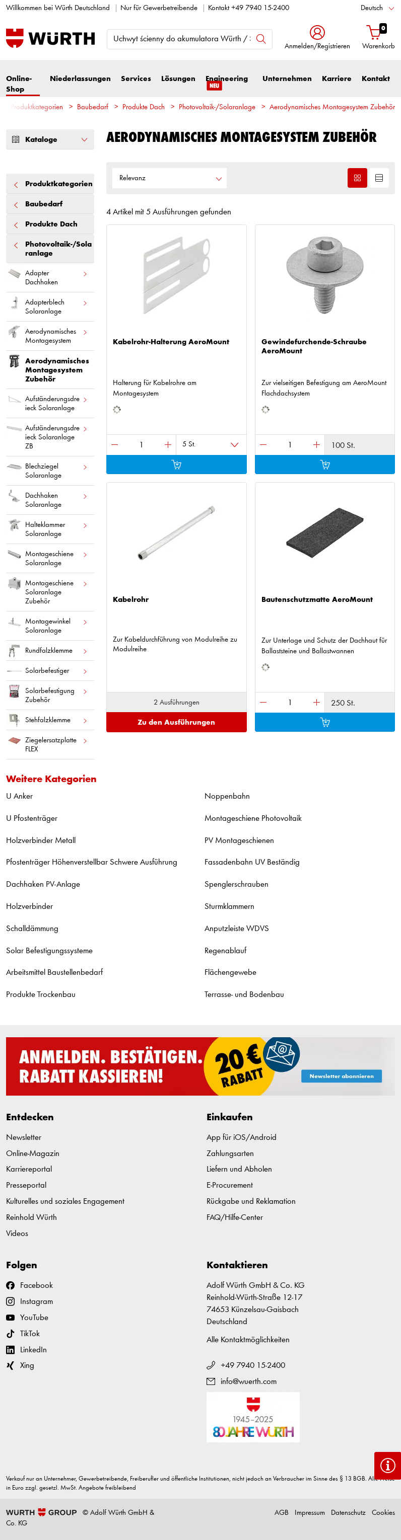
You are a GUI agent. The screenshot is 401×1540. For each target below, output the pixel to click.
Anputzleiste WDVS (237, 929)
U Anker (19, 796)
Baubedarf (92, 107)
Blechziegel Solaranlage (47, 469)
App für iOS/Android (242, 1137)
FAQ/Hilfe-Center (235, 1217)
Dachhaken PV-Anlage (43, 884)
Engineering (227, 83)
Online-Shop (19, 84)
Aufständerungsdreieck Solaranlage (47, 401)
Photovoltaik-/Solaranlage (217, 107)
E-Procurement (230, 1185)
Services (136, 79)
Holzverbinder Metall (41, 840)
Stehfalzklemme (47, 720)
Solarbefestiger (47, 671)
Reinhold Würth (31, 1217)
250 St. (343, 703)
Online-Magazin (32, 1153)
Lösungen (178, 79)
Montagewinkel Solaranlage (47, 624)
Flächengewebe (230, 972)
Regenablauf (225, 951)
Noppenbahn (227, 796)
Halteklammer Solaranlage (47, 527)
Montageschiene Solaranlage (47, 556)
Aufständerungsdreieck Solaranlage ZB (47, 435)
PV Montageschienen (239, 840)
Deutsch (372, 8)
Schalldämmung (32, 929)
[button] (317, 38)
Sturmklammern (229, 906)
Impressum (310, 1513)
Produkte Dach (143, 107)
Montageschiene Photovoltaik (253, 818)
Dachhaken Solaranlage (47, 498)
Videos (17, 1233)
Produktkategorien (37, 107)
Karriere (337, 79)
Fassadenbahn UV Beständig (252, 862)
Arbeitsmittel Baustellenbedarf (54, 972)
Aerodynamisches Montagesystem (47, 334)
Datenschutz (348, 1513)
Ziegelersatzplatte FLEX (47, 742)
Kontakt (376, 79)
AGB (282, 1513)
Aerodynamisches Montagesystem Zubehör (332, 107)
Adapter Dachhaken (47, 275)
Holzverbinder (29, 906)
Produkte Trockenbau (41, 994)
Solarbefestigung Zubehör (47, 693)
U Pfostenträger (31, 818)
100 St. (343, 445)
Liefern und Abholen (239, 1169)
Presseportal (26, 1185)
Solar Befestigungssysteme (49, 951)
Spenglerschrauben (237, 884)
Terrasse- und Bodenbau (244, 994)
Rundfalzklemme (47, 651)
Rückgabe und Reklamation (251, 1201)
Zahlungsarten (230, 1153)
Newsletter (23, 1137)
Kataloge (50, 139)
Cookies (383, 1513)
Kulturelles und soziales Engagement (65, 1201)
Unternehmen (287, 79)
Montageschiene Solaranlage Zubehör (47, 590)
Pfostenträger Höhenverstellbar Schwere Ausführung (91, 862)
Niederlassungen (80, 79)
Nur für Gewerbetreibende (158, 8)
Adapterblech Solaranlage (47, 305)
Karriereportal (29, 1169)
